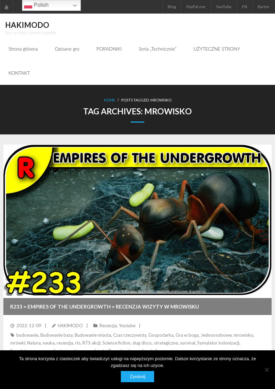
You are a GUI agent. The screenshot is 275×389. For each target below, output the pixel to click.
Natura (34, 343)
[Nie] (266, 369)
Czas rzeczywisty (129, 335)
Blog (172, 6)
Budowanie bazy (56, 335)
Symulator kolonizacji (218, 343)
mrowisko (243, 335)
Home (109, 100)
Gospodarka (160, 335)
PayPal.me (195, 6)
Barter (264, 6)
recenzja (65, 343)
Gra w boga (187, 335)
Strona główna (23, 49)
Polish (36, 5)
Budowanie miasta (93, 335)
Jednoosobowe (216, 335)
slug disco (142, 343)
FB (244, 6)
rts (77, 343)
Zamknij (137, 376)
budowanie (27, 335)
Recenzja (108, 325)
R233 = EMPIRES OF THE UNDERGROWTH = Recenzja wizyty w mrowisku (104, 306)
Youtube (127, 325)
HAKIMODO (70, 325)
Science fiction (116, 343)
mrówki (17, 343)
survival (187, 343)
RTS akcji (91, 343)
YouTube (224, 6)
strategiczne (166, 343)
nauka (49, 343)
